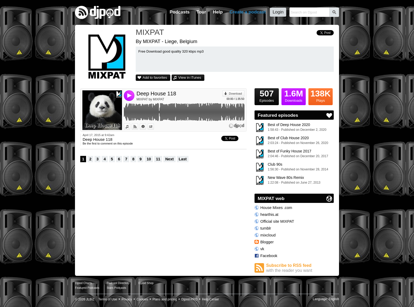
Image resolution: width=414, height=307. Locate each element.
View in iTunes (189, 78)
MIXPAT (150, 32)
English (334, 299)
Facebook (268, 256)
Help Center (210, 299)
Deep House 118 (156, 93)
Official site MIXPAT (277, 221)
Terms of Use (107, 299)
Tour (201, 12)
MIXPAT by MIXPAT (150, 99)
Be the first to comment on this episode (108, 143)
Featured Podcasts (87, 287)
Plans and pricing (165, 299)
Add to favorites (155, 78)
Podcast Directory (118, 283)
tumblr (265, 228)
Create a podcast (247, 12)
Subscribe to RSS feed (300, 268)
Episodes (267, 95)
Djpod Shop (146, 283)
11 (158, 159)
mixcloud (268, 235)
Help (218, 12)
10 (149, 159)
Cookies (142, 299)
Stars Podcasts (116, 287)
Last (183, 159)
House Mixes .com (276, 208)
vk (262, 249)
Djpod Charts (83, 283)
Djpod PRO (189, 299)
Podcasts (180, 12)
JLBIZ (90, 299)
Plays (320, 95)
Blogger (267, 242)
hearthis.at (269, 214)
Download (235, 93)
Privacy (127, 299)
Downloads (293, 95)
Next (169, 159)
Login (278, 12)
